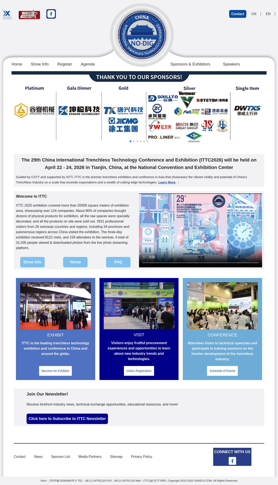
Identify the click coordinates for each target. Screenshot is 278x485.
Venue (75, 262)
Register (64, 64)
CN (253, 14)
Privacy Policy (141, 456)
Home (16, 64)
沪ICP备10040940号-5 (63, 480)
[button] (130, 141)
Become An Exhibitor (55, 371)
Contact (237, 14)
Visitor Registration (138, 371)
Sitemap (116, 456)
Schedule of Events (222, 371)
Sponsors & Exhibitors (190, 64)
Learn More (169, 182)
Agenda (88, 64)
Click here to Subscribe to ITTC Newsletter (67, 419)
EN (268, 14)
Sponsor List (60, 456)
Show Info (40, 64)
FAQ (118, 262)
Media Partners (90, 456)
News (38, 456)
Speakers (231, 64)
